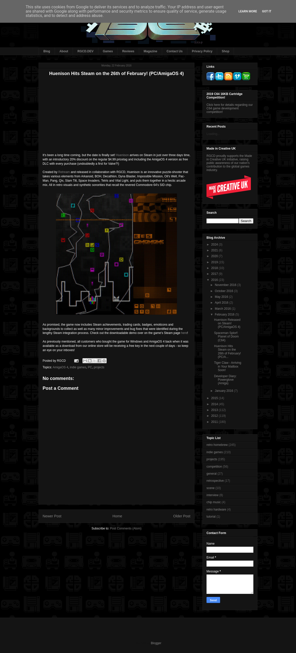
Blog (46, 51)
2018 (215, 268)
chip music (213, 502)
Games (108, 51)
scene (210, 488)
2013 (215, 410)
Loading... (213, 134)
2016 (215, 280)
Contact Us (175, 51)
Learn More (248, 11)
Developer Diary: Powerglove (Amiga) (225, 379)
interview (212, 495)
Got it (266, 11)
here (184, 333)
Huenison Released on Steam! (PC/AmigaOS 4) (227, 323)
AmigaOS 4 (60, 367)
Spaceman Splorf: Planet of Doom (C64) (226, 336)
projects (99, 367)
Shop (225, 51)
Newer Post (52, 516)
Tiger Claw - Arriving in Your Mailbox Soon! (227, 366)
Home (117, 516)
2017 (215, 274)
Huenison (122, 155)
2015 (215, 398)
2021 (215, 250)
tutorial (211, 516)
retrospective (215, 480)
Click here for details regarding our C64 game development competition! (229, 108)
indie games (78, 367)
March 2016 (223, 308)
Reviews (128, 51)
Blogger (156, 643)
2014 (215, 404)
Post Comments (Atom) (125, 528)
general (211, 473)
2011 (215, 422)
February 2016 (225, 314)
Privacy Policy (202, 51)
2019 (215, 262)
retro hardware (216, 509)
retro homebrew (217, 445)
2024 (215, 244)
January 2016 (224, 391)
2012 (215, 416)
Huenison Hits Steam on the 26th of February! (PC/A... (227, 351)
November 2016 (226, 285)
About (64, 51)
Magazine (150, 51)
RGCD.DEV (85, 51)
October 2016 (224, 291)
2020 (215, 256)
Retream (64, 172)
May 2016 (222, 297)
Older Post (181, 516)
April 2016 (222, 302)
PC (90, 367)
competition (214, 466)
